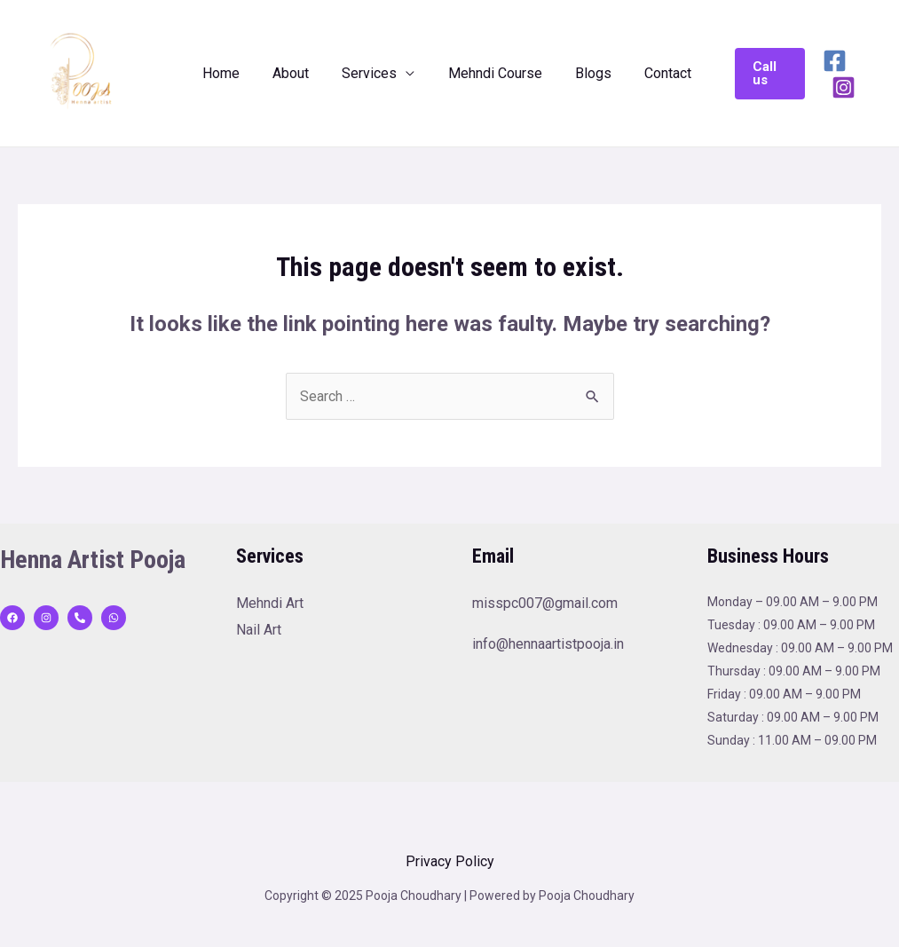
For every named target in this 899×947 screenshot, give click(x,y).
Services (370, 73)
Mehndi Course (491, 73)
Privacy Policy (450, 861)
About (296, 73)
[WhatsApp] (113, 617)
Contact (654, 73)
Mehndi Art (270, 603)
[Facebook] (828, 74)
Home (230, 73)
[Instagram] (869, 74)
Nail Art (258, 629)
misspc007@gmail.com (545, 603)
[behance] (79, 617)
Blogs (584, 73)
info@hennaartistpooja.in (548, 643)
